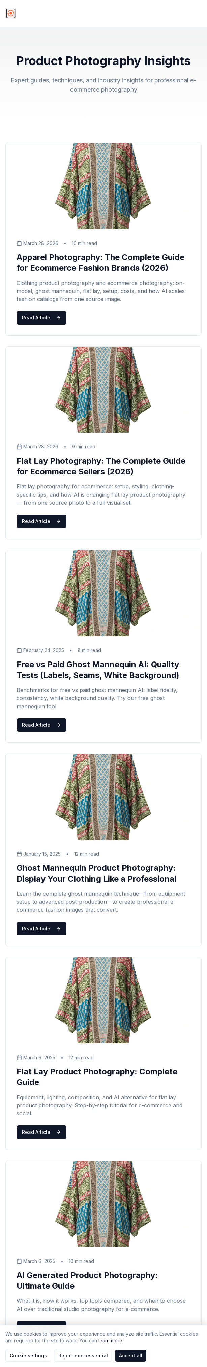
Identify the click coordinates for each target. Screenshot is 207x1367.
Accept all (130, 1355)
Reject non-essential (83, 1355)
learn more (110, 1340)
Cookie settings (28, 1355)
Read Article (41, 318)
